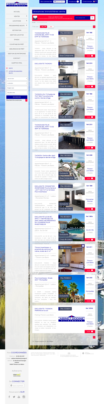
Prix (44, 27)
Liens (50, 399)
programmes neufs (18, 25)
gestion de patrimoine (17, 53)
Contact (16, 58)
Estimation (16, 30)
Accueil (17, 11)
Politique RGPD (41, 400)
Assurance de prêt (16, 49)
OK (92, 17)
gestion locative (17, 35)
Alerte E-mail (17, 63)
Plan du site (32, 399)
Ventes (20, 16)
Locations (20, 21)
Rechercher (17, 97)
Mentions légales (38, 399)
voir (90, 56)
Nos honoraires (45, 399)
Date (51, 26)
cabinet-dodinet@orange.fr (19, 358)
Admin (52, 399)
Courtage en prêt (17, 44)
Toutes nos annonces (34, 400)
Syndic (16, 39)
